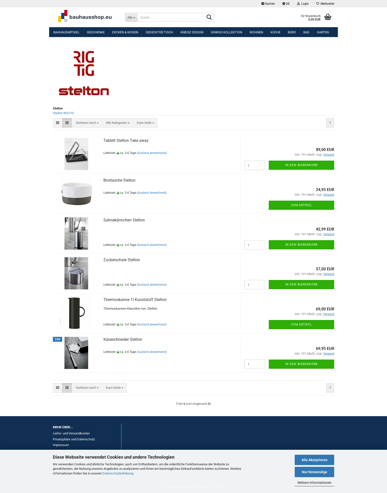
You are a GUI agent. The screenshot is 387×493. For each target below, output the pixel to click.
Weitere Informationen (314, 483)
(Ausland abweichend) (152, 153)
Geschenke (96, 32)
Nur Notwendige (314, 472)
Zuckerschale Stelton (121, 259)
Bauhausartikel (66, 32)
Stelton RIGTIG (63, 113)
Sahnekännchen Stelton (124, 220)
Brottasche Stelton (119, 180)
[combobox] (87, 123)
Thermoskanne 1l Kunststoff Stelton (135, 299)
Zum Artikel (301, 205)
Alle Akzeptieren (315, 460)
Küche (275, 32)
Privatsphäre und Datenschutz (74, 439)
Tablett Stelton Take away (126, 140)
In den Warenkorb (301, 165)
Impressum (61, 445)
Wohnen (256, 32)
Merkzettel (325, 3)
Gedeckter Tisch (159, 32)
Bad (306, 32)
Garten (323, 32)
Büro (292, 32)
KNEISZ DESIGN (191, 32)
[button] (286, 3)
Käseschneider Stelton (122, 339)
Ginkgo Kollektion (226, 32)
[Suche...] (131, 17)
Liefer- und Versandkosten (71, 433)
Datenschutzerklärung (117, 473)
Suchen (268, 3)
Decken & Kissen (125, 32)
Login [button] (303, 3)
